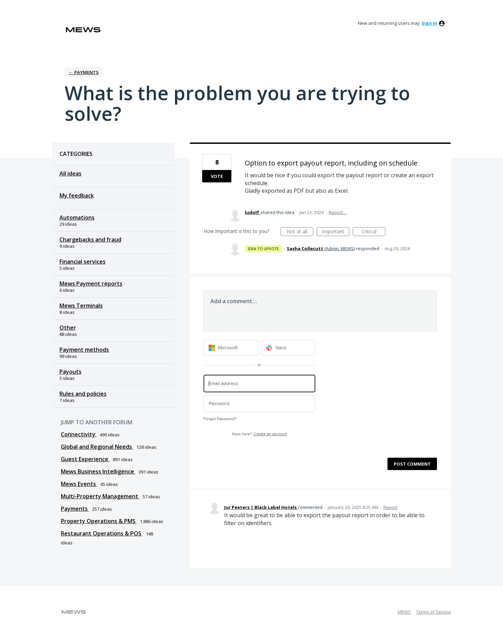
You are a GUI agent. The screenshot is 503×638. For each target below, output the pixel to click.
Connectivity (79, 434)
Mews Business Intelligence (98, 471)
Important (335, 232)
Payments (75, 508)
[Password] (259, 404)
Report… (338, 212)
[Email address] (259, 383)
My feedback (76, 195)
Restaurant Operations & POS (102, 533)
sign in (429, 23)
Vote (217, 176)
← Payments (84, 72)
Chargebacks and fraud (90, 239)
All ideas (70, 173)
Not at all (300, 232)
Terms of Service (433, 612)
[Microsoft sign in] (231, 347)
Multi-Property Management (100, 496)
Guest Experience (85, 459)
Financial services (82, 261)
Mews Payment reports (90, 283)
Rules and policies (83, 393)
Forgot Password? (220, 419)
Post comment (412, 464)
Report (390, 507)
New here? (259, 434)
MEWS (404, 612)
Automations (77, 217)
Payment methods (84, 349)
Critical (373, 232)
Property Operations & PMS (99, 521)
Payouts (70, 371)
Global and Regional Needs (97, 446)
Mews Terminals (81, 305)
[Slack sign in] (288, 347)
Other (67, 327)
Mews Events (79, 484)
